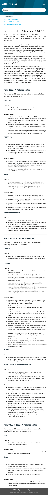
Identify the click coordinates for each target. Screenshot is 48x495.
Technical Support (33, 492)
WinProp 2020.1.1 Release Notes (12, 21)
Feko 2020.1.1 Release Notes (11, 19)
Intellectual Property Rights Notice (19, 492)
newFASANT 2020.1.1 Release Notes (12, 24)
